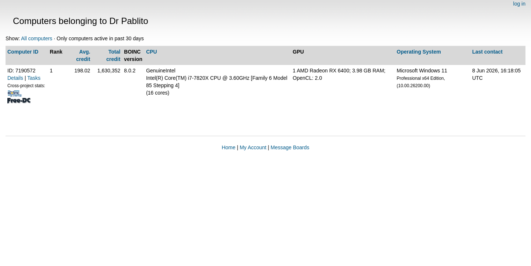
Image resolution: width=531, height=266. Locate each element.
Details (15, 78)
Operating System (419, 52)
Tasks (34, 78)
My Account (253, 147)
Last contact (487, 52)
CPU (151, 52)
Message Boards (290, 147)
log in (519, 4)
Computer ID (22, 52)
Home (228, 147)
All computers (36, 38)
